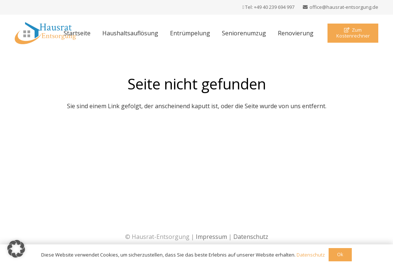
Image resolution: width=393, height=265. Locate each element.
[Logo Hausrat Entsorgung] (45, 33)
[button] (16, 249)
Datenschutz (250, 237)
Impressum (211, 237)
